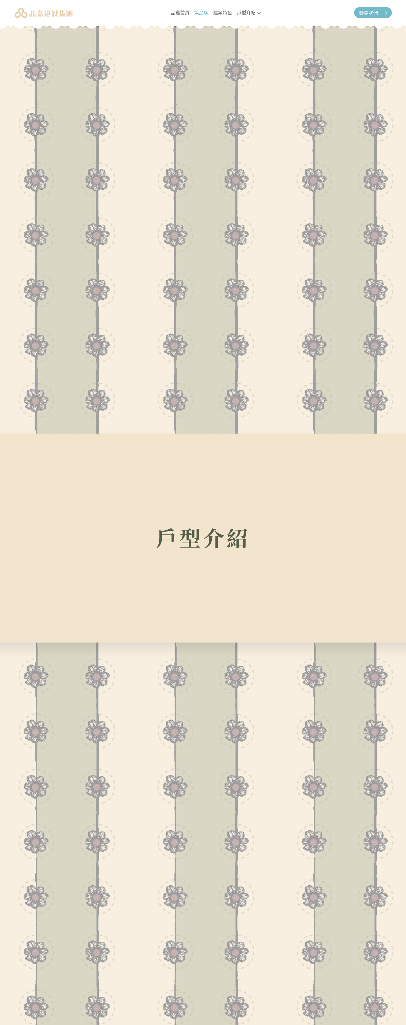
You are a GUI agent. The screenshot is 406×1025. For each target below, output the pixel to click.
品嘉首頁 (180, 12)
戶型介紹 (246, 12)
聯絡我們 (373, 12)
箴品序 (201, 12)
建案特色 (222, 12)
